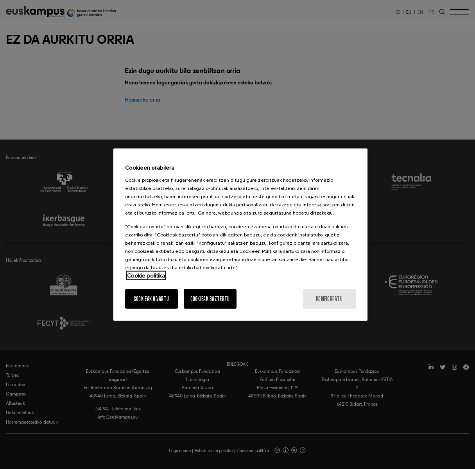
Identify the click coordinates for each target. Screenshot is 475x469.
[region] (240, 235)
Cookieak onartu (151, 298)
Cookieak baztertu (210, 298)
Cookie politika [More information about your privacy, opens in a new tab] (146, 275)
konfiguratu (329, 298)
